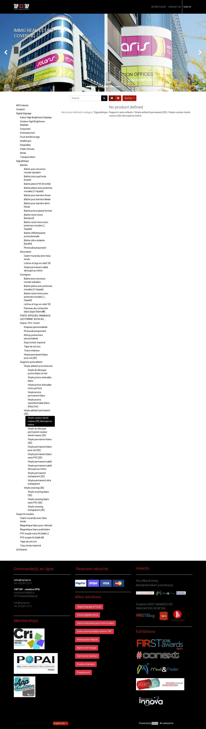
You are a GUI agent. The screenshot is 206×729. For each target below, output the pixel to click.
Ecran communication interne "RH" (94, 631)
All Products (22, 105)
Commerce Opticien (87, 656)
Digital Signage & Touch (89, 606)
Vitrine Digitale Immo (87, 615)
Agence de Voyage (86, 647)
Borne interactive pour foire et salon (95, 623)
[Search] (104, 98)
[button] (129, 98)
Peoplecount (83, 672)
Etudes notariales (86, 664)
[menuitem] (158, 7)
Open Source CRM (183, 723)
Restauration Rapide (87, 639)
